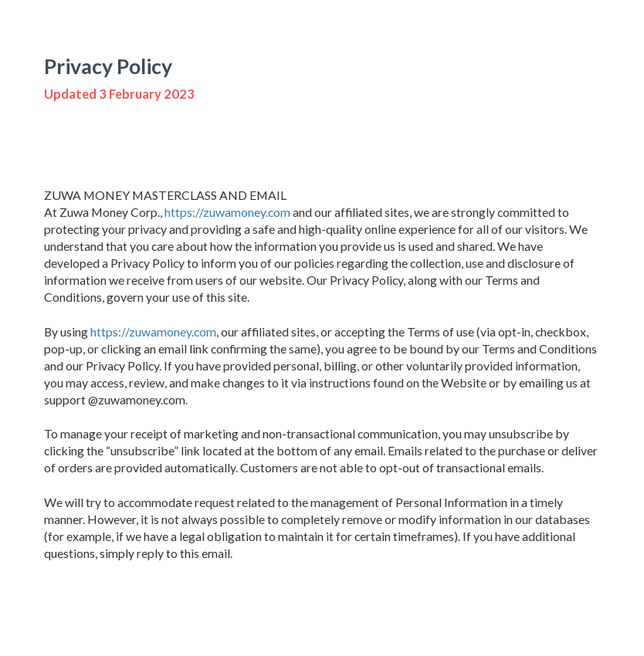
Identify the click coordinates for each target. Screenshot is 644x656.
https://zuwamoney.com (227, 212)
